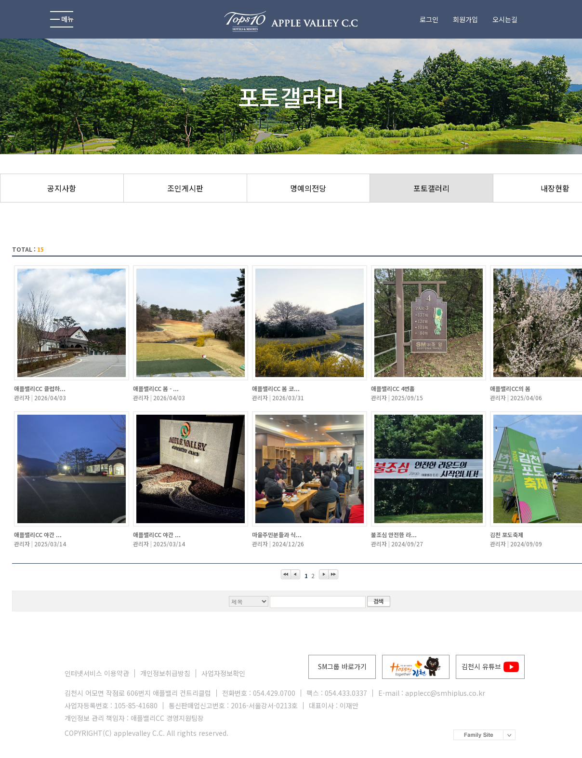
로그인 (429, 19)
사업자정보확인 (223, 673)
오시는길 (504, 19)
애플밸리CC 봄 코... (276, 388)
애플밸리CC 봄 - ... (156, 388)
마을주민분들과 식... (277, 534)
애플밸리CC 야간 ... (38, 534)
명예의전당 (308, 188)
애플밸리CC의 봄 (510, 388)
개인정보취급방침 (165, 673)
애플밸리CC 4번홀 (393, 388)
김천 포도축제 (506, 534)
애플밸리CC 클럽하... (40, 388)
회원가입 (465, 19)
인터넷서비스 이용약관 (97, 673)
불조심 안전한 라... (394, 534)
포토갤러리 (431, 188)
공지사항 (61, 188)
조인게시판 (185, 188)
